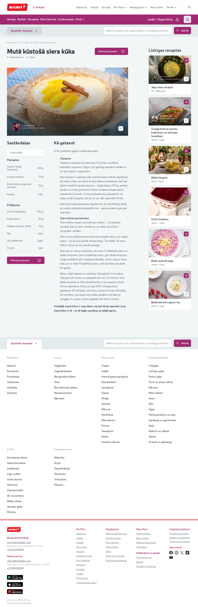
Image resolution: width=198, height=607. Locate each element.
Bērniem (59, 398)
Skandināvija (62, 468)
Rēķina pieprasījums (116, 533)
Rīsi (151, 404)
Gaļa (151, 425)
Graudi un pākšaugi (160, 442)
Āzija (57, 463)
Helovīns (12, 485)
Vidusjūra (60, 479)
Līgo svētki (13, 474)
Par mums (81, 546)
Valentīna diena (16, 463)
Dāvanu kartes (113, 538)
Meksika (59, 457)
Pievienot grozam (111, 51)
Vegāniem (60, 365)
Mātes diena (14, 501)
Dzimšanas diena (17, 457)
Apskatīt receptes (24, 31)
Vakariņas (13, 382)
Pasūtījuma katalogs (116, 560)
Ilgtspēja (80, 564)
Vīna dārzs (141, 546)
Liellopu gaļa (156, 371)
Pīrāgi (105, 398)
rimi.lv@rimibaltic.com (19, 542)
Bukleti (21, 19)
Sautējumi (107, 387)
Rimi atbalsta (83, 560)
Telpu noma (112, 546)
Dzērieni (12, 393)
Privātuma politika (178, 533)
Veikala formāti (84, 555)
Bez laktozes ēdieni (66, 387)
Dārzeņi (153, 387)
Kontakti (80, 569)
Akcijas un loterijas (146, 566)
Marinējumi (108, 420)
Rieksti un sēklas (159, 431)
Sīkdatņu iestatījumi (179, 537)
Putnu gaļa (155, 376)
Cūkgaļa (153, 365)
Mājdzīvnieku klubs (146, 542)
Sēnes (152, 436)
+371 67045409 (15, 549)
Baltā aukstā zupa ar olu (165, 302)
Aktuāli (106, 7)
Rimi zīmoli (82, 578)
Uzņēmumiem (66, 19)
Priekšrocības (143, 533)
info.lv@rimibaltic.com (19, 560)
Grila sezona (14, 479)
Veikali (94, 7)
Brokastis (13, 371)
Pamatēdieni (108, 382)
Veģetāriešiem (63, 371)
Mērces (105, 409)
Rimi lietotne (48, 19)
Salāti (104, 371)
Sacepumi (107, 431)
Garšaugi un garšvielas (162, 420)
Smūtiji (105, 404)
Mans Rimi (156, 7)
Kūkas (105, 393)
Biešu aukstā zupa (162, 261)
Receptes (33, 19)
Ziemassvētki (15, 490)
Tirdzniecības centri (86, 582)
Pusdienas (13, 376)
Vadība (79, 573)
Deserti (11, 365)
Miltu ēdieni (156, 393)
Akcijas (11, 19)
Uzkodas (12, 387)
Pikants (58, 485)
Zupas (105, 365)
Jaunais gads (14, 506)
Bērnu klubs (142, 538)
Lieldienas (13, 468)
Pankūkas (107, 414)
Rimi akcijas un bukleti (144, 559)
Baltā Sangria (159, 177)
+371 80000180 (15, 567)
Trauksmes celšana (179, 541)
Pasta (104, 436)
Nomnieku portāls (115, 555)
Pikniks (11, 512)
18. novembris (15, 495)
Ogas (152, 409)
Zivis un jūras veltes (161, 382)
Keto (57, 382)
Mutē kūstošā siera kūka (44, 42)
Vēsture (80, 551)
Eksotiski (60, 474)
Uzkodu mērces (110, 442)
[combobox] (138, 30)
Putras (105, 425)
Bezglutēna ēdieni (65, 376)
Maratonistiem (63, 393)
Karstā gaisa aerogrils (114, 376)
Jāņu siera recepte (162, 87)
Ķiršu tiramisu (159, 219)
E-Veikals (39, 7)
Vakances (81, 7)
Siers (152, 398)
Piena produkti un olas (162, 414)
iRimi (108, 551)
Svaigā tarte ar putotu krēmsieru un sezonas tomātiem (164, 132)
